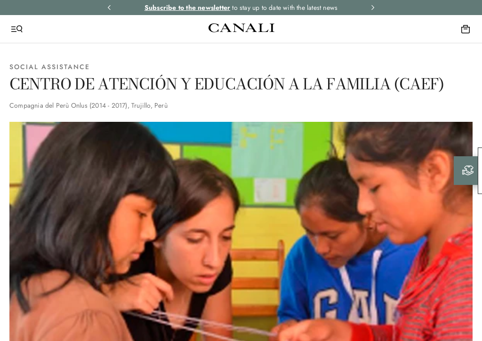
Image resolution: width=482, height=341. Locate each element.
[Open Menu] (17, 29)
